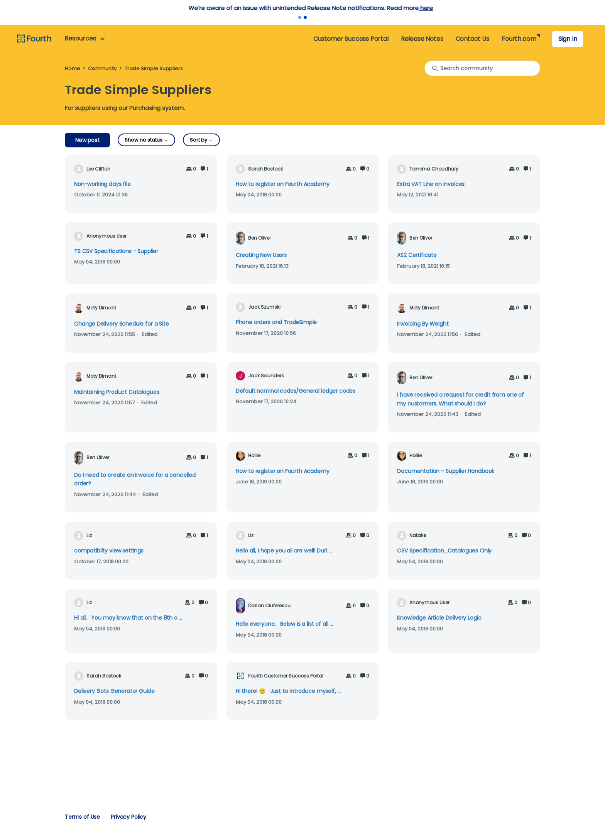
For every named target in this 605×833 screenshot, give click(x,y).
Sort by (201, 140)
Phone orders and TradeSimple (276, 322)
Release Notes (422, 38)
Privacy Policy (128, 817)
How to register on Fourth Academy (283, 184)
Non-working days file (102, 184)
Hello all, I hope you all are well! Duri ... (284, 550)
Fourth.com (519, 38)
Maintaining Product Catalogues (116, 392)
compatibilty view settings (109, 550)
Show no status (146, 140)
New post (87, 140)
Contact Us (472, 38)
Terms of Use (82, 817)
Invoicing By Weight (422, 324)
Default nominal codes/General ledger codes (296, 391)
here (244, 8)
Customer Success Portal (351, 38)
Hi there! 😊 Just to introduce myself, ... (288, 691)
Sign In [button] (567, 38)
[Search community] (482, 68)
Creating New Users (261, 255)
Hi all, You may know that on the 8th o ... (128, 618)
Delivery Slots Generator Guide (114, 691)
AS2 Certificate (417, 255)
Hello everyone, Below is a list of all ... (284, 624)
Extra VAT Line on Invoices (431, 184)
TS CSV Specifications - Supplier (116, 251)
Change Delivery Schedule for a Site (121, 324)
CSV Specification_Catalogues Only (444, 550)
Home (72, 68)
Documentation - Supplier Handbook (445, 471)
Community (102, 68)
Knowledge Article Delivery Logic (439, 618)
